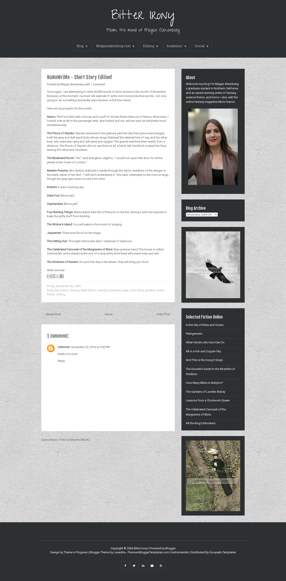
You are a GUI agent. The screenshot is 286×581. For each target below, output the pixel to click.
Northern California (226, 88)
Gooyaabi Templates (222, 552)
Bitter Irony (143, 17)
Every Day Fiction (58, 290)
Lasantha (120, 552)
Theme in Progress (76, 552)
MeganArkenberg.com (115, 46)
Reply (61, 361)
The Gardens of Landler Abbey (205, 391)
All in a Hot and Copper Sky (203, 351)
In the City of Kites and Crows (204, 325)
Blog (82, 46)
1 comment (97, 84)
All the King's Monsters (200, 423)
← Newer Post (51, 314)
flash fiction (88, 290)
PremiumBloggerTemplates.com (148, 552)
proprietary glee (118, 290)
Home (109, 314)
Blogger (170, 548)
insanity (102, 290)
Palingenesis (194, 333)
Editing (150, 46)
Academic (176, 46)
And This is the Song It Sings (204, 360)
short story (136, 290)
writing (60, 294)
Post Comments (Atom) (74, 439)
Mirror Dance (226, 101)
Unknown (64, 347)
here (134, 249)
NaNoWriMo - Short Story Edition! (79, 77)
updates (150, 290)
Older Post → (165, 314)
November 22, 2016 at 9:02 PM (90, 347)
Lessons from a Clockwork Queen (208, 400)
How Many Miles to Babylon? (204, 382)
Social (201, 46)
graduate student (199, 88)
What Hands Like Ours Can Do (205, 342)
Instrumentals (180, 552)
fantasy (74, 290)
